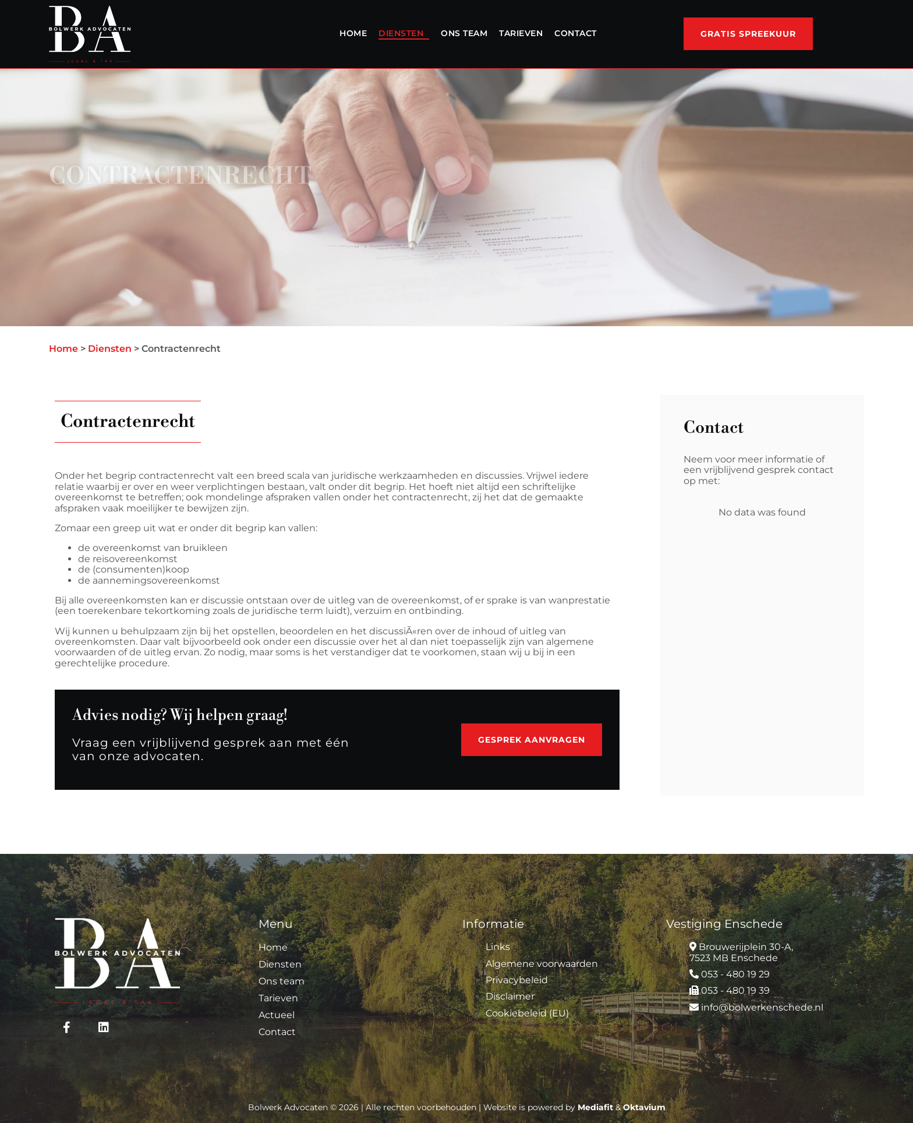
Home (353, 33)
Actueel (277, 1014)
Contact (575, 33)
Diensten (400, 33)
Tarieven (521, 33)
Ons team (464, 33)
